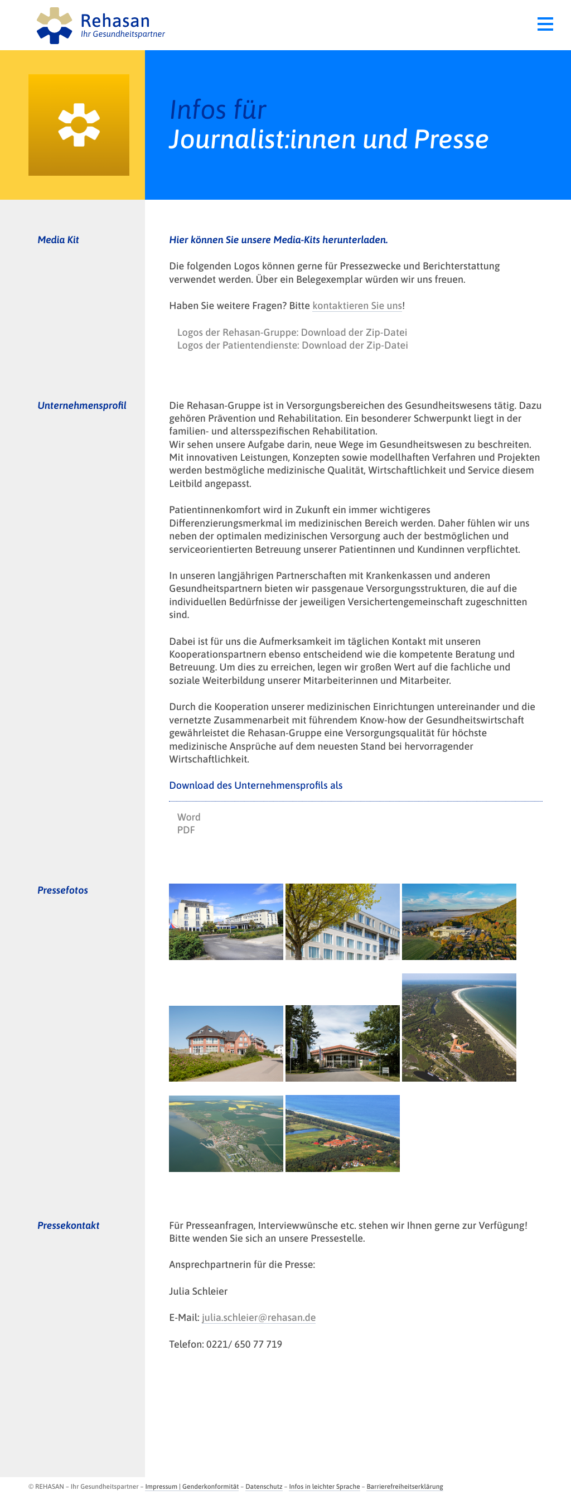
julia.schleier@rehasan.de (259, 1317)
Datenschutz (263, 1486)
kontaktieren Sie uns (357, 305)
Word (189, 817)
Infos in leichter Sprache (324, 1486)
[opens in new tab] (226, 922)
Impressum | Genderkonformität (192, 1486)
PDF (186, 830)
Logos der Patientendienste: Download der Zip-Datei (292, 345)
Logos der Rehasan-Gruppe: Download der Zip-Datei (292, 332)
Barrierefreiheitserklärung (404, 1486)
